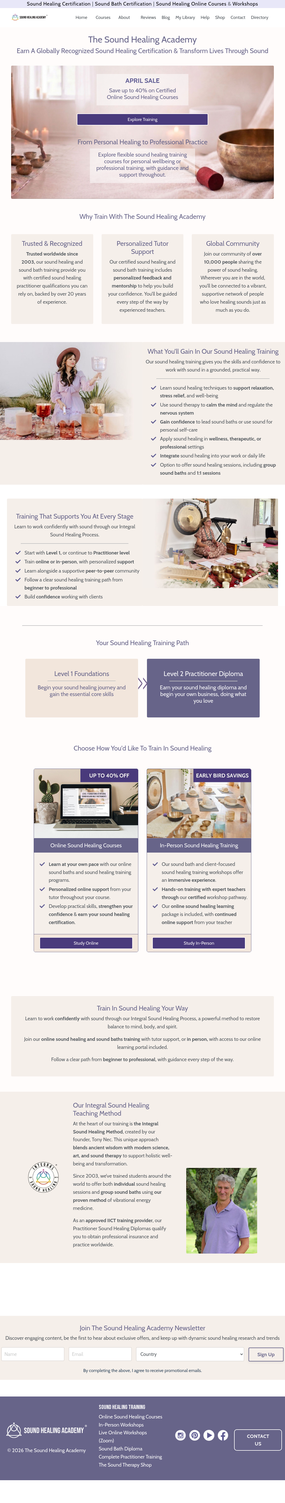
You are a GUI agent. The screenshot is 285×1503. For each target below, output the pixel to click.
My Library (185, 17)
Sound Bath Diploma (121, 1463)
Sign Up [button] (266, 1357)
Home (81, 17)
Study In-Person (199, 943)
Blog (166, 17)
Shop (220, 17)
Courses (104, 17)
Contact (238, 17)
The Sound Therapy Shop (125, 1487)
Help (205, 17)
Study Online (86, 943)
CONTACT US (258, 1455)
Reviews (148, 17)
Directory (259, 17)
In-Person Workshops (121, 1440)
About (125, 17)
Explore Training (143, 119)
